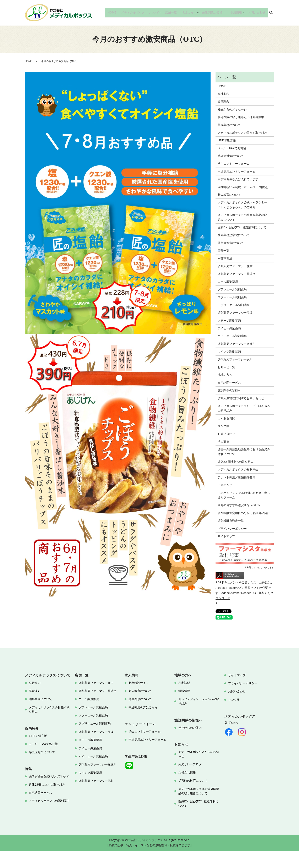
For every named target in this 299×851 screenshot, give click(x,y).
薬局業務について (229, 125)
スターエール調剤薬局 (232, 297)
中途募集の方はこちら (143, 707)
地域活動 (184, 691)
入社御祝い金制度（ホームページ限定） (244, 187)
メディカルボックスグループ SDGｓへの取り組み (244, 408)
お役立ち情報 (187, 772)
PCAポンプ (225, 485)
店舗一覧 (174, 12)
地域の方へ (191, 12)
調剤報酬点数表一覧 (231, 520)
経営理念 (223, 101)
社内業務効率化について (234, 235)
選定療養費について (231, 243)
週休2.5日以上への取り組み (236, 461)
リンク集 (223, 426)
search (271, 13)
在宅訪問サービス (229, 382)
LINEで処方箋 (227, 140)
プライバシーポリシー (232, 528)
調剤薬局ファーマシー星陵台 (236, 274)
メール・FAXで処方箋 (232, 148)
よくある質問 (226, 418)
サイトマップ (226, 536)
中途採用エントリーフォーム (236, 171)
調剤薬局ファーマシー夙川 (235, 359)
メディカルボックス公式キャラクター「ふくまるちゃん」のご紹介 (242, 205)
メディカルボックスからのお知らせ (198, 754)
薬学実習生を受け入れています (238, 179)
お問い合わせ (257, 12)
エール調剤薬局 (228, 281)
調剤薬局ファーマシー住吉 (235, 266)
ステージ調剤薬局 (229, 320)
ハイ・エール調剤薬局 (232, 336)
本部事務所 (225, 258)
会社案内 (223, 94)
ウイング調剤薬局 (229, 351)
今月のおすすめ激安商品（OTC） (240, 505)
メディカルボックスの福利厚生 (238, 469)
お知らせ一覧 (226, 367)
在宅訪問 (184, 682)
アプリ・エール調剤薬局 (234, 305)
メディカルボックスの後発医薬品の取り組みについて (244, 217)
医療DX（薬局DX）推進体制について (242, 227)
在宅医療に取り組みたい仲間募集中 (241, 117)
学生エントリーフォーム (234, 163)
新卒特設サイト (139, 682)
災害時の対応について (192, 780)
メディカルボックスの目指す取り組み (242, 132)
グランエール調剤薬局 (232, 289)
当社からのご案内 (190, 727)
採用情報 (237, 12)
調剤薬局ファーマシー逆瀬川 (236, 343)
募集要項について (140, 699)
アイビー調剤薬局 (229, 328)
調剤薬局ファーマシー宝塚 (235, 312)
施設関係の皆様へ (215, 12)
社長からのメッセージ (232, 109)
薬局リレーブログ (190, 764)
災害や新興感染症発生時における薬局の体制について (244, 451)
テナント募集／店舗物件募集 (236, 477)
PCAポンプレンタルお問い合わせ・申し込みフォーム (244, 495)
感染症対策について (231, 156)
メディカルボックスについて (143, 12)
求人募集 (223, 441)
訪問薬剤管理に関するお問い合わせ (241, 398)
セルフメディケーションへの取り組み (198, 701)
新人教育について (229, 194)
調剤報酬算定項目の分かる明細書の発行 (244, 513)
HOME (116, 12)
